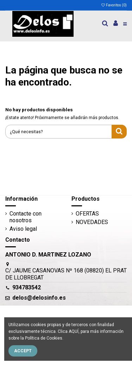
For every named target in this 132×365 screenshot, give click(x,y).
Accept (23, 350)
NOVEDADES (92, 222)
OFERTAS (87, 213)
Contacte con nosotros (26, 217)
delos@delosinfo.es (39, 297)
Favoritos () (114, 5)
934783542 (26, 287)
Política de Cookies (43, 338)
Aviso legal (23, 228)
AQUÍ (73, 331)
